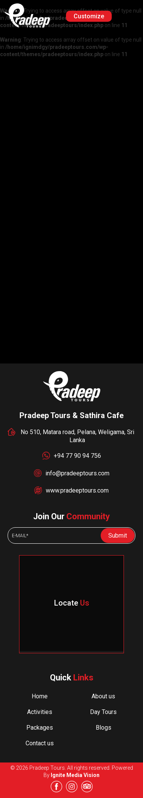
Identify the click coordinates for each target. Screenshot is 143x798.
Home (40, 696)
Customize (89, 16)
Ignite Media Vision (75, 775)
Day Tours (103, 712)
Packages (39, 727)
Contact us (40, 743)
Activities (39, 712)
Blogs (103, 727)
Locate (71, 602)
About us (103, 696)
